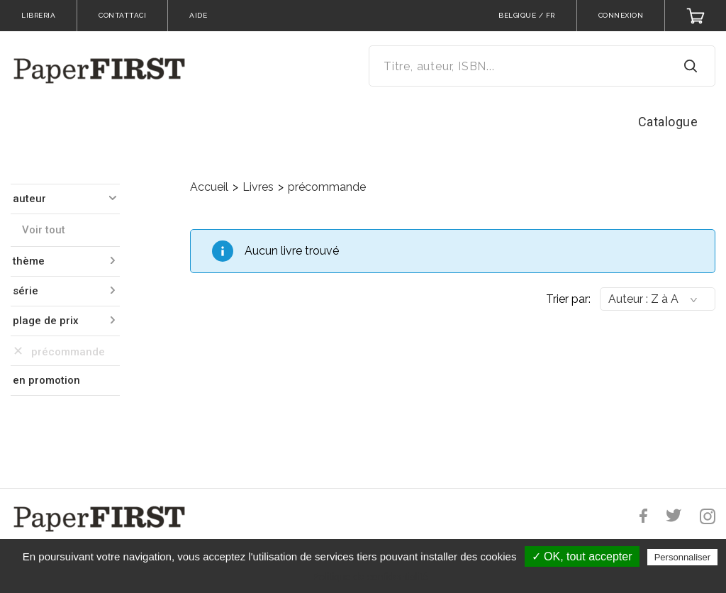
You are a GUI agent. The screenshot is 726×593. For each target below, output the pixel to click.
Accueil (209, 187)
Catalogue (668, 121)
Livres (258, 187)
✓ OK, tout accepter (582, 556)
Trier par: (568, 299)
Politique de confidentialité (370, 576)
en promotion (46, 380)
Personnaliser (682, 557)
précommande (327, 187)
